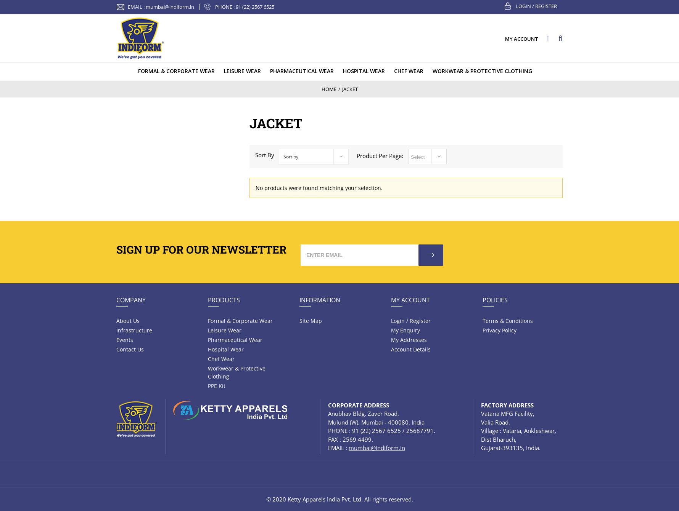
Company (131, 300)
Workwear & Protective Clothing (236, 372)
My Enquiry (405, 330)
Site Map (310, 320)
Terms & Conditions (508, 320)
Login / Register (536, 6)
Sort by (290, 156)
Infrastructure (134, 330)
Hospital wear (226, 349)
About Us (128, 320)
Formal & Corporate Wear (240, 320)
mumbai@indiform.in (170, 6)
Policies (495, 300)
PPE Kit (216, 386)
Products (224, 300)
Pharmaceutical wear (235, 339)
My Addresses (409, 339)
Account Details (411, 349)
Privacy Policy (499, 330)
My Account (410, 300)
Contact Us (130, 349)
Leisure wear (224, 330)
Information (319, 300)
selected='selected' (428, 156)
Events (124, 339)
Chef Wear (221, 358)
